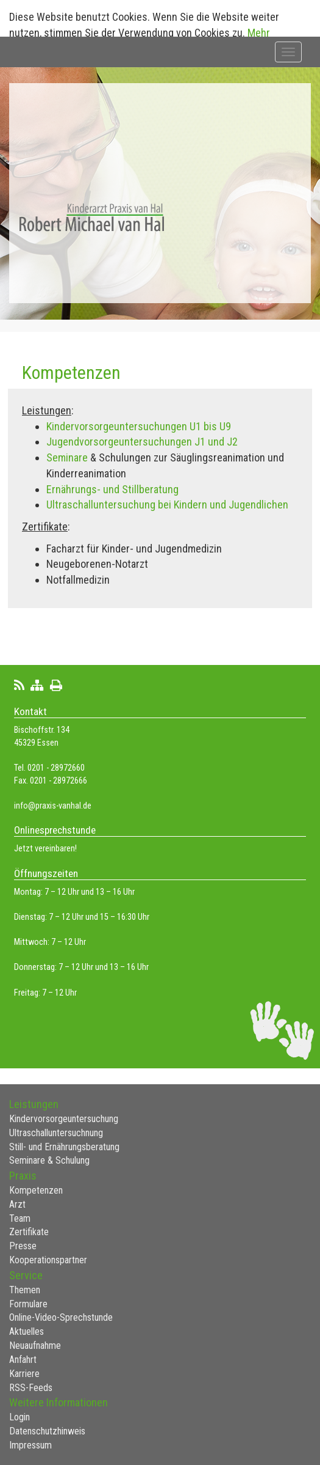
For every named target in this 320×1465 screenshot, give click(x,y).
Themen (24, 1290)
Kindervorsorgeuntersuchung (63, 1119)
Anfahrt (23, 1359)
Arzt (17, 1204)
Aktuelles (26, 1331)
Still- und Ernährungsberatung (64, 1147)
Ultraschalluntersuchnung (56, 1133)
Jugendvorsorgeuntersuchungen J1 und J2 (142, 441)
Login (19, 1417)
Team (19, 1218)
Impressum (30, 1445)
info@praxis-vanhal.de (52, 806)
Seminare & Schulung (49, 1160)
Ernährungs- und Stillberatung (112, 489)
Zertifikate (29, 1232)
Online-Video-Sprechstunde (61, 1317)
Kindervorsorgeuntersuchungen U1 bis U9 (138, 426)
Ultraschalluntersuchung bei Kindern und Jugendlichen (167, 504)
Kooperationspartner (48, 1260)
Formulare (28, 1304)
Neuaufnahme (35, 1345)
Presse (23, 1246)
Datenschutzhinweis (47, 1431)
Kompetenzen (36, 1190)
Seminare (68, 457)
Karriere (24, 1373)
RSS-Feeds (30, 1387)
